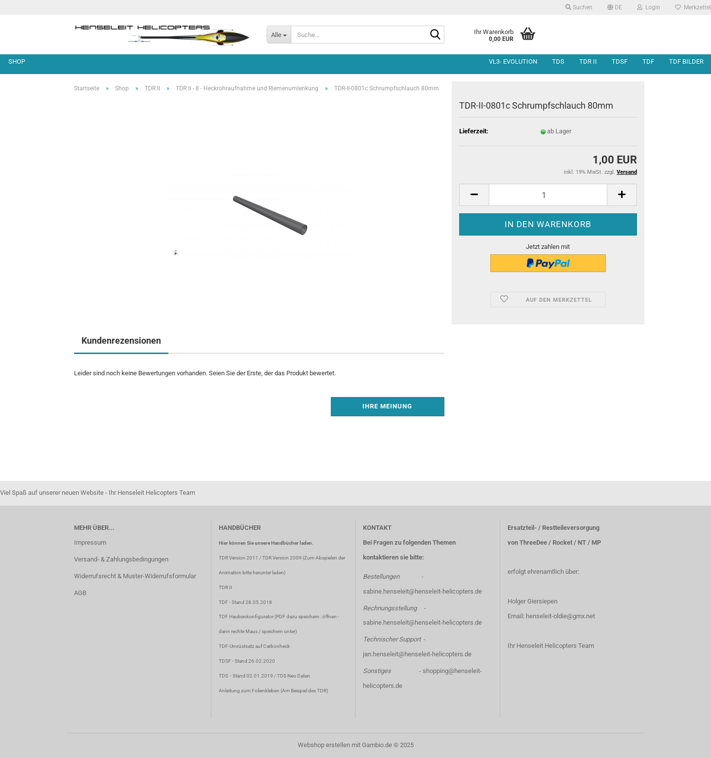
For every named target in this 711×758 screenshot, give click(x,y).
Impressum (90, 542)
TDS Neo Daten (293, 675)
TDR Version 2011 (238, 557)
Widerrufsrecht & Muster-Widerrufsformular (135, 576)
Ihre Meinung (387, 406)
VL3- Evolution (513, 61)
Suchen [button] (578, 7)
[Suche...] (279, 34)
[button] (615, 7)
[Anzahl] (548, 195)
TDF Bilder (686, 61)
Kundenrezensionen (121, 340)
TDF (648, 61)
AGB (80, 593)
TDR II (588, 61)
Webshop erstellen (324, 745)
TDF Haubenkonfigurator (246, 616)
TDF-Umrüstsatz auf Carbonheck (254, 646)
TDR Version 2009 (282, 557)
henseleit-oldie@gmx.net (560, 616)
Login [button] (648, 7)
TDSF (620, 61)
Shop (16, 61)
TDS (558, 61)
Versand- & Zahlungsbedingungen (121, 559)
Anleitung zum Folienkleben (249, 690)
